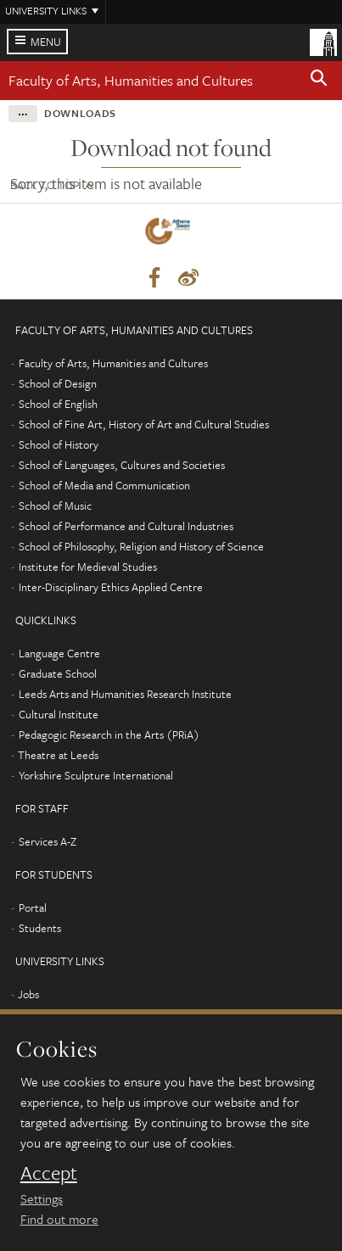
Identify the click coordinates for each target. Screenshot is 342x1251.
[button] (319, 80)
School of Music (55, 505)
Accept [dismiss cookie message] (48, 1173)
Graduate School (58, 673)
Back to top (44, 185)
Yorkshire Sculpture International (96, 775)
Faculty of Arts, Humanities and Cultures (130, 80)
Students (40, 927)
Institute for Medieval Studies (88, 566)
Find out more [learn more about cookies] (59, 1218)
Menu (46, 41)
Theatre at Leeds (58, 754)
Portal (33, 907)
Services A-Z (47, 841)
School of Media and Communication (104, 485)
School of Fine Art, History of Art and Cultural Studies (144, 424)
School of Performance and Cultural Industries (126, 525)
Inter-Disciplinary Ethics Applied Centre (111, 586)
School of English (58, 403)
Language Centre (59, 653)
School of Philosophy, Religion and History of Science (141, 546)
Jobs (28, 994)
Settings (41, 1198)
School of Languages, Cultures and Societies (122, 464)
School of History (58, 444)
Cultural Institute (58, 714)
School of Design (58, 383)
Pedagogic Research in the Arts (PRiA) (109, 734)
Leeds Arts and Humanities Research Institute (125, 693)
